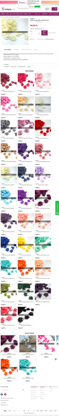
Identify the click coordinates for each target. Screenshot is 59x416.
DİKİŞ (14, 13)
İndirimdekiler (2, 4)
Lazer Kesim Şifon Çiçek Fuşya (22, 88)
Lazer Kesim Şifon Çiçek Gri (37, 109)
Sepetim (41, 281)
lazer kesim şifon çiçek (21, 66)
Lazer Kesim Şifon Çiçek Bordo (7, 88)
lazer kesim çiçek (13, 66)
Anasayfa (41, 273)
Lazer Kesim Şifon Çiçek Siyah (51, 234)
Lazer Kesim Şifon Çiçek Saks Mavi (22, 192)
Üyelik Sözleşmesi (33, 277)
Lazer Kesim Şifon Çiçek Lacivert (22, 151)
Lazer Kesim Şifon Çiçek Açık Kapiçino (7, 110)
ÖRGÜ (11, 13)
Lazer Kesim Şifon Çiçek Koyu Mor (37, 130)
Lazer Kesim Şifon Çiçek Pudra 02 (7, 192)
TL (56, 8)
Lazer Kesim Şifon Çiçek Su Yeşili (51, 192)
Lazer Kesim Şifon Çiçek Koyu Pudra (51, 131)
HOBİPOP (2, 87)
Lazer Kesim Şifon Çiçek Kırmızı (7, 130)
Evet (37, 6)
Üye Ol (47, 9)
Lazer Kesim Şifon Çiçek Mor (7, 171)
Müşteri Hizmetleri (9, 4)
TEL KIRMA (39, 14)
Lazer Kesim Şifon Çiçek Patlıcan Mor (22, 235)
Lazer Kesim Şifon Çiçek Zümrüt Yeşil (7, 235)
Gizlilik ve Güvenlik (33, 283)
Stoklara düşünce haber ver (39, 28)
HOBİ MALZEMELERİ (31, 14)
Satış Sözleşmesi (33, 279)
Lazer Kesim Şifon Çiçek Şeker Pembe (51, 89)
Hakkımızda (32, 273)
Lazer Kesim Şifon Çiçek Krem (7, 151)
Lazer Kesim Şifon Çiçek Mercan (37, 234)
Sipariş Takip (42, 283)
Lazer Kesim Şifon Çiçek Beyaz (22, 109)
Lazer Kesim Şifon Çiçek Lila (37, 151)
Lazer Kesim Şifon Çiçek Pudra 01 (51, 171)
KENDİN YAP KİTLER (44, 14)
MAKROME (3, 13)
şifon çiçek (29, 66)
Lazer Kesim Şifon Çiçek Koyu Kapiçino (22, 131)
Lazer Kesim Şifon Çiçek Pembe (37, 88)
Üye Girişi (46, 8)
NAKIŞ (17, 13)
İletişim (5, 4)
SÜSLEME (26, 13)
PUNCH (7, 13)
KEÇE (36, 13)
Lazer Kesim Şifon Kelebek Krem (28, 263)
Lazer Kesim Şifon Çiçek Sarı (37, 192)
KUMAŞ (21, 13)
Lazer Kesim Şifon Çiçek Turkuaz (8, 213)
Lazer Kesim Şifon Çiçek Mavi (51, 151)
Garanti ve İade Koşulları (34, 281)
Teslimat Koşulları (33, 275)
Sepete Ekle (44, 32)
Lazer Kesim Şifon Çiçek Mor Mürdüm (22, 172)
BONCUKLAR (55, 13)
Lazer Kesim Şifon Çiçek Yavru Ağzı (36, 214)
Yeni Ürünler (14, 4)
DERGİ (50, 13)
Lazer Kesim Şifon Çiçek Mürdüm (37, 171)
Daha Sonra (31, 6)
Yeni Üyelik (51, 273)
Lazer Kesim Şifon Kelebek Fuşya (46, 263)
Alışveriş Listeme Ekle (52, 32)
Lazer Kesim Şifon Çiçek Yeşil (51, 213)
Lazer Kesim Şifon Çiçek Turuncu (22, 213)
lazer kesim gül (6, 66)
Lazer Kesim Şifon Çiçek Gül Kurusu (51, 110)
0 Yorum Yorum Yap (39, 21)
